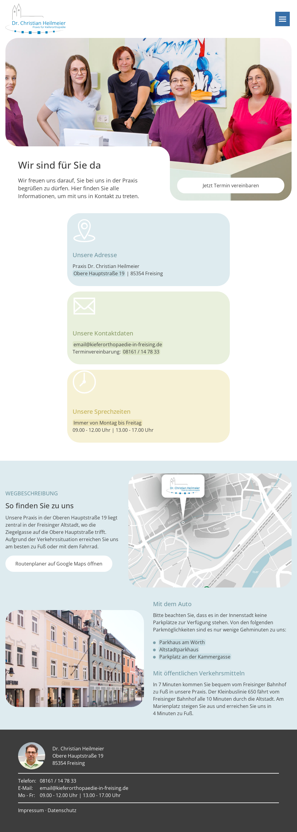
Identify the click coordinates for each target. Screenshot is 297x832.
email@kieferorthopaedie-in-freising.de (117, 344)
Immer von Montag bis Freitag (107, 422)
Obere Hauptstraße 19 (98, 273)
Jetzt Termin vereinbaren (231, 185)
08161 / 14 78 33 (141, 351)
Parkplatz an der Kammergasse (194, 656)
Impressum (31, 810)
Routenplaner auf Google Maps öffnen (58, 563)
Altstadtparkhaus (179, 649)
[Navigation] (283, 19)
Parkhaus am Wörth (182, 642)
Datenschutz (62, 810)
